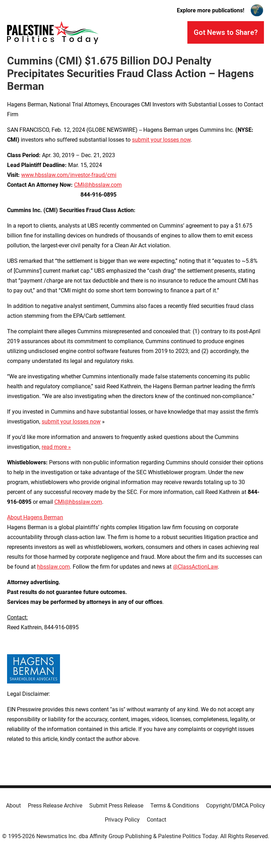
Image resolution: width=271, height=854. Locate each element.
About (13, 805)
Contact (156, 819)
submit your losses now (161, 139)
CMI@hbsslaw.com (98, 184)
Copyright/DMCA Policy (235, 805)
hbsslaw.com (53, 566)
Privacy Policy (122, 819)
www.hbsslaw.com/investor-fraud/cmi (68, 175)
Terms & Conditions (174, 805)
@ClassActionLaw (195, 566)
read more (54, 447)
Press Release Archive (55, 805)
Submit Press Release (116, 805)
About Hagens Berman (35, 517)
